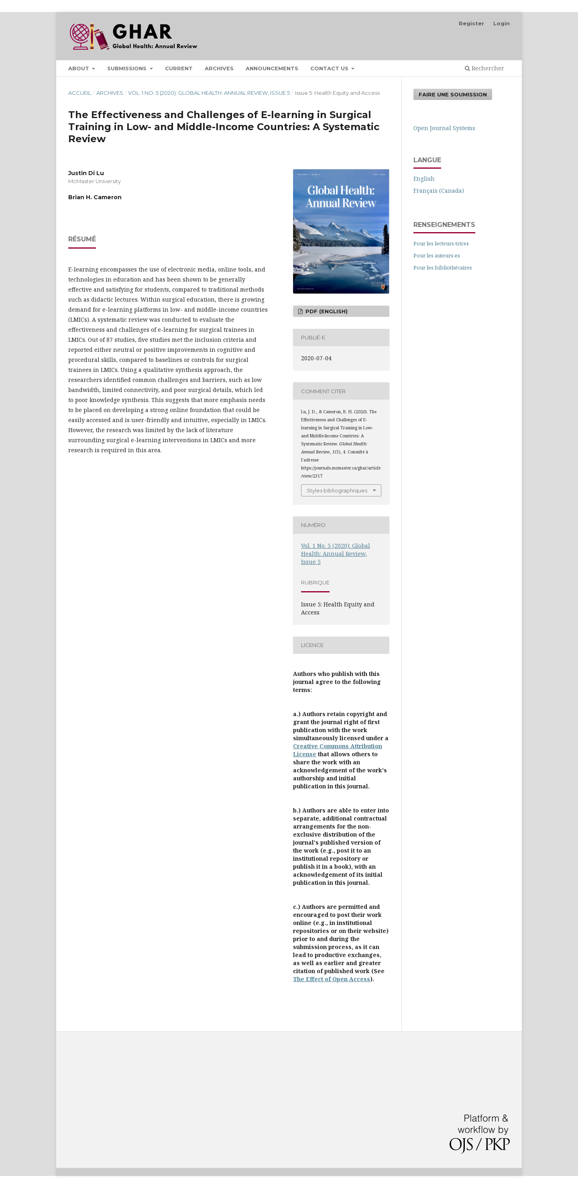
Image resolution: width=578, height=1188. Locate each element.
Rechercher (484, 68)
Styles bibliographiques (337, 490)
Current (179, 68)
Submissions (127, 68)
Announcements (272, 68)
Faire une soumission (453, 94)
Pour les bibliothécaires (442, 267)
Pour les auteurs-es (436, 255)
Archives (219, 68)
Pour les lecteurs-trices (441, 243)
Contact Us (330, 68)
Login (501, 23)
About (79, 68)
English (424, 178)
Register (471, 23)
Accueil (79, 93)
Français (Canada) (438, 190)
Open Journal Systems (444, 128)
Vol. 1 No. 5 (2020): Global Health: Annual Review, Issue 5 (209, 93)
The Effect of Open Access (331, 979)
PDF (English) (326, 311)
